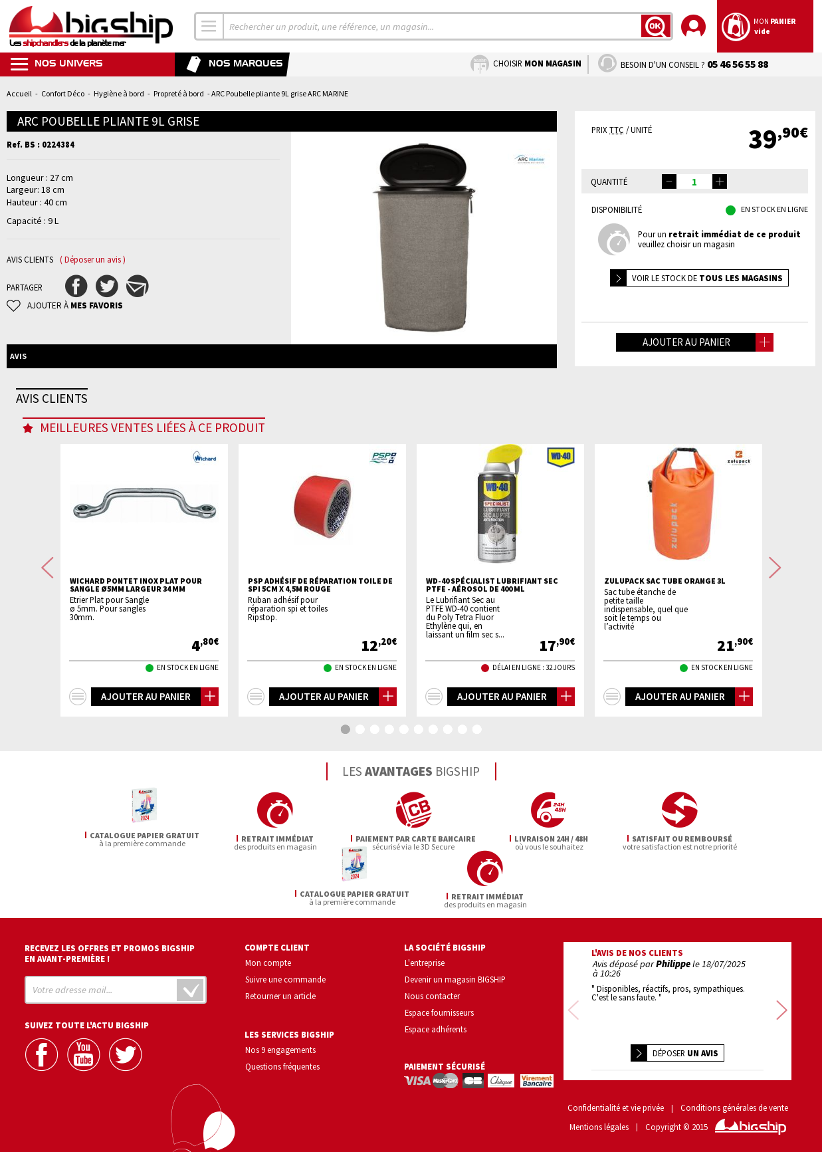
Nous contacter (432, 989)
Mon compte (268, 957)
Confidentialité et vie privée (615, 1102)
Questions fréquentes (282, 1060)
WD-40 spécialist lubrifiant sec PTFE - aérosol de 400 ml (492, 637)
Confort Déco (62, 93)
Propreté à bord (179, 93)
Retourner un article (280, 989)
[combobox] (209, 26)
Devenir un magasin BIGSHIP (455, 974)
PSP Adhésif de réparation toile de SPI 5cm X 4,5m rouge (320, 637)
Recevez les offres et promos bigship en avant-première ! (110, 948)
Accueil (19, 93)
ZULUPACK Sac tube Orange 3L (665, 633)
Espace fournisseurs (439, 1006)
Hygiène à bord (119, 93)
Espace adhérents (435, 1023)
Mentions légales (599, 1121)
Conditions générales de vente (734, 1102)
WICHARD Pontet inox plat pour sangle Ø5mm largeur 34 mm (136, 637)
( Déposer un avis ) (93, 259)
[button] (719, 181)
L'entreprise (425, 957)
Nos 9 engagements (280, 1043)
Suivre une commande (285, 974)
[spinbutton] (694, 181)
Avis (18, 356)
